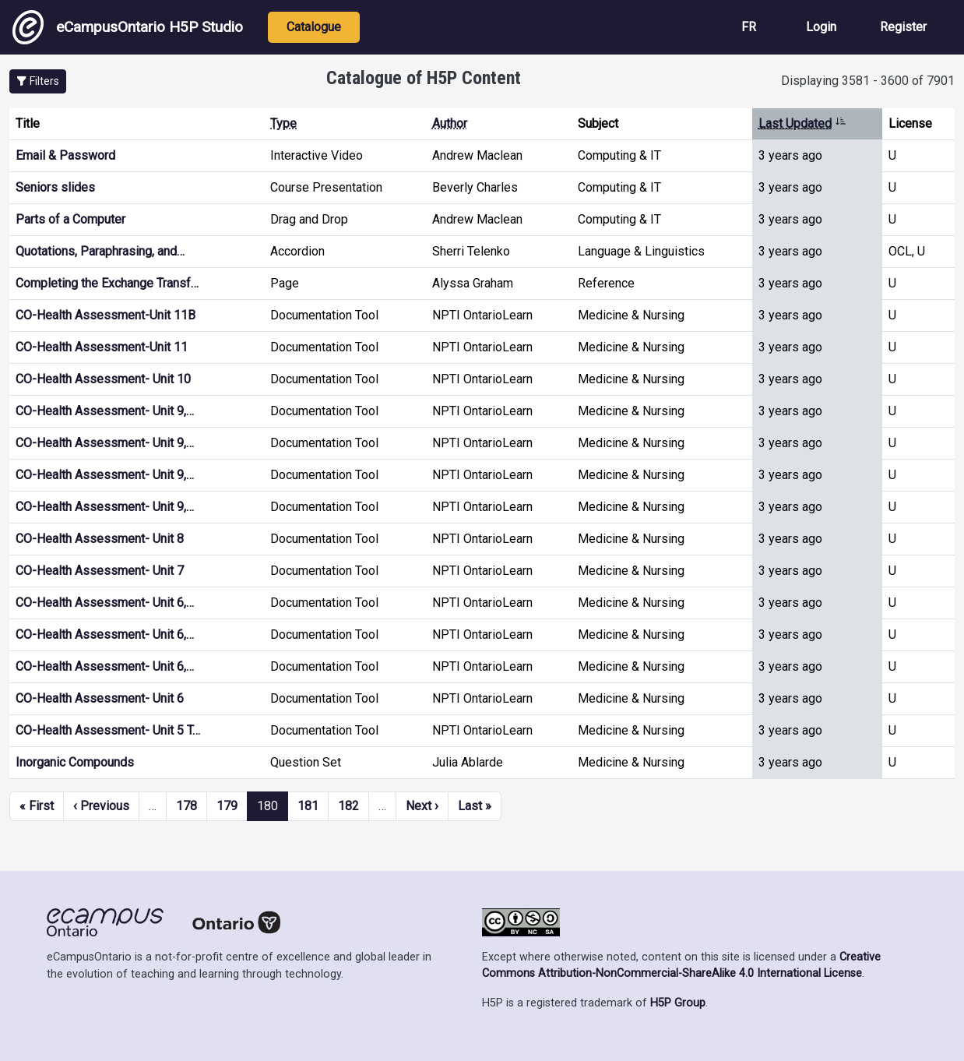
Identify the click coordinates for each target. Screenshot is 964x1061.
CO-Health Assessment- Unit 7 (100, 570)
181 (307, 805)
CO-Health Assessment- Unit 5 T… (108, 730)
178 (186, 805)
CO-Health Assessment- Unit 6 (100, 698)
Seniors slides (55, 187)
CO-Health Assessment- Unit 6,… (105, 602)
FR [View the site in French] (748, 26)
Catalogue (314, 26)
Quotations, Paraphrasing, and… (100, 251)
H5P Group (677, 1003)
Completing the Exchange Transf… (107, 283)
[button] (37, 81)
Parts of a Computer (70, 219)
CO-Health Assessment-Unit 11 (102, 347)
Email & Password (65, 155)
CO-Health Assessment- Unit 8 (100, 538)
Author (449, 123)
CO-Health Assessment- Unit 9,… (105, 411)
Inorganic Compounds (75, 762)
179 (226, 805)
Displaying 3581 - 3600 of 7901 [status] (868, 80)
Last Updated (802, 123)
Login (821, 26)
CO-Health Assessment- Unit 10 (103, 379)
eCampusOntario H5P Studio (127, 27)
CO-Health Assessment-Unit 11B (105, 315)
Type (283, 123)
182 (348, 805)
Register (903, 26)
